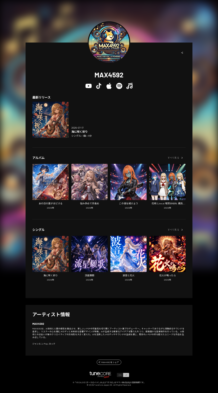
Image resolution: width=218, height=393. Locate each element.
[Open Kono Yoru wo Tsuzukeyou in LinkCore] (128, 187)
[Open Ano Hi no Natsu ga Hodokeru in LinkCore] (50, 187)
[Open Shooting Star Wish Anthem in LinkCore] (89, 259)
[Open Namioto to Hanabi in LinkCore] (128, 259)
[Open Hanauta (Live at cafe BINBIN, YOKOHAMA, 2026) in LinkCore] (167, 187)
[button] (182, 52)
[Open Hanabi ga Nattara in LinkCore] (167, 259)
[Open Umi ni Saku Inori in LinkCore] (50, 120)
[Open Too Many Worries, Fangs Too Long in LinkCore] (89, 187)
